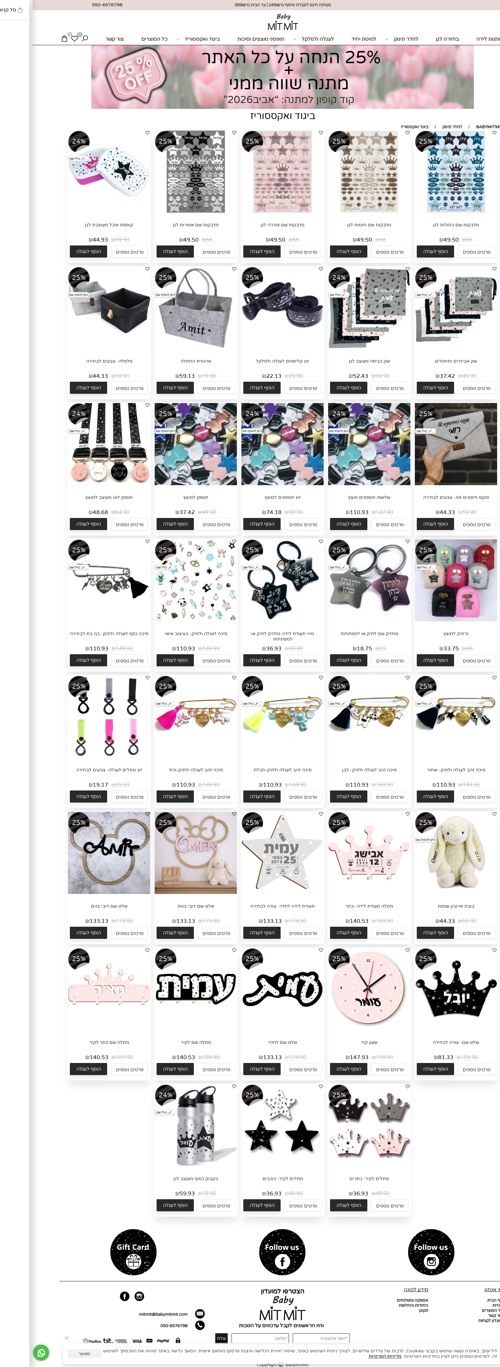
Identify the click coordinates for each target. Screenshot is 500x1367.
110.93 (326, 512)
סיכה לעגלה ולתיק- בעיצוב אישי (163, 633)
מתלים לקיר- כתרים (337, 1178)
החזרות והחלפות (381, 1305)
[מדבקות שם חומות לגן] (337, 211)
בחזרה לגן (414, 39)
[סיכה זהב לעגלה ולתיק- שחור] (423, 756)
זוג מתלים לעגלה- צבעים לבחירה (77, 770)
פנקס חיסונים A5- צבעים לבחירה (424, 497)
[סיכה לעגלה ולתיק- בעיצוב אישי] (163, 621)
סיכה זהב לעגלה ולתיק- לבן (337, 770)
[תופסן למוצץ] (163, 483)
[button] (402, 251)
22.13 (241, 376)
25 (350, 648)
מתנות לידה (456, 39)
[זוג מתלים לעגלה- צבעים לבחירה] (76, 756)
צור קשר (82, 39)
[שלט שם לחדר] (250, 1028)
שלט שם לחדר (250, 1042)
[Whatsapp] (8, 1352)
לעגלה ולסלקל (281, 39)
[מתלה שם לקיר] (163, 1028)
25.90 (90, 785)
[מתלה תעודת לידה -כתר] (337, 892)
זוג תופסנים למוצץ (250, 497)
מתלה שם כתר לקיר (77, 1042)
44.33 (68, 376)
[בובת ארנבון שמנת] (423, 892)
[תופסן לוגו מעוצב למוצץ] (76, 483)
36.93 (241, 648)
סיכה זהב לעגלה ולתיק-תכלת (250, 770)
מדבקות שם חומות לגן (337, 225)
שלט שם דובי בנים (76, 906)
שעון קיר (336, 1042)
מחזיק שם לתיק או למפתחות (337, 633)
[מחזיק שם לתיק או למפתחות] (337, 615)
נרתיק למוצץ (423, 633)
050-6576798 (141, 1325)
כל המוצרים (122, 39)
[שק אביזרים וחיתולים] (423, 347)
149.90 (178, 648)
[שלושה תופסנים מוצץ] (337, 483)
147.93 (326, 1057)
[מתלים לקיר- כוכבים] (250, 1158)
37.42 (415, 376)
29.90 (263, 376)
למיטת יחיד (331, 39)
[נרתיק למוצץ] (423, 620)
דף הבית (462, 1300)
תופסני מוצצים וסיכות (228, 39)
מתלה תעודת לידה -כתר (337, 906)
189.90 (352, 921)
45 (437, 648)
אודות (465, 1305)
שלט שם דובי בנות (163, 906)
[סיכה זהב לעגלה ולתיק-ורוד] (163, 756)
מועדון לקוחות (458, 1320)
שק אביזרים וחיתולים (423, 361)
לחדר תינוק (369, 39)
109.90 (436, 1057)
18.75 (332, 648)
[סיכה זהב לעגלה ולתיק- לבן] (337, 756)
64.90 (90, 512)
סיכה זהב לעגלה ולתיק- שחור (423, 770)
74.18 (241, 512)
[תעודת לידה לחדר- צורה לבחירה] (250, 892)
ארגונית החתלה (163, 361)
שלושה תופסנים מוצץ (337, 497)
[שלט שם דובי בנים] (76, 892)
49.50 (418, 240)
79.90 (177, 376)
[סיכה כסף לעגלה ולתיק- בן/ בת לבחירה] (76, 620)
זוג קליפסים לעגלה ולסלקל (250, 361)
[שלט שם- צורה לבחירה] (423, 1028)
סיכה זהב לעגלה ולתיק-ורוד (163, 770)
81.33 (413, 1057)
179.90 (265, 921)
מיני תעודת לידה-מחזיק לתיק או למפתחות (250, 636)
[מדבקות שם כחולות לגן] (423, 211)
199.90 (352, 1057)
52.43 (328, 376)
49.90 (437, 376)
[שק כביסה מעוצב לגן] (337, 347)
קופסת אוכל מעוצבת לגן (76, 225)
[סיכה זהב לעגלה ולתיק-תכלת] (250, 756)
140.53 (326, 921)
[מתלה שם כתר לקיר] (76, 1028)
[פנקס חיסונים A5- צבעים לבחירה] (423, 483)
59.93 (154, 1193)
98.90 (263, 512)
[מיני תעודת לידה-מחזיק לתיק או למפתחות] (250, 620)
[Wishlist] (42, 39)
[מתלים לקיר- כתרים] (337, 1165)
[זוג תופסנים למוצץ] (250, 483)
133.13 (240, 921)
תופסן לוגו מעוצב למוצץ (76, 497)
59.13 (154, 376)
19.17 (68, 785)
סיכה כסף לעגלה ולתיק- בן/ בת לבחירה (76, 633)
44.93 (68, 240)
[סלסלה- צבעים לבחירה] (76, 347)
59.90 (90, 240)
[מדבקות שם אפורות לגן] (163, 211)
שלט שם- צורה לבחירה (423, 1042)
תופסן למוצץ (163, 497)
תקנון (391, 1310)
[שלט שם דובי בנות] (163, 892)
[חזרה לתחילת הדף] (490, 1359)
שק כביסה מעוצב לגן (336, 361)
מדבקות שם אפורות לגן (163, 225)
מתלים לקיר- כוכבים (250, 1178)
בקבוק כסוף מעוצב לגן (163, 1178)
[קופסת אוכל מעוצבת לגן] (76, 211)
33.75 (418, 648)
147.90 (352, 512)
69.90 (350, 376)
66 (437, 240)
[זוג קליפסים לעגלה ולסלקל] (250, 347)
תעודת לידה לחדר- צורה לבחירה (250, 906)
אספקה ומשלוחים (380, 1300)
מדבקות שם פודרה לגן (250, 225)
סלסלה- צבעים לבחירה (77, 361)
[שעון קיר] (337, 1028)
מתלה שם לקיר (163, 1042)
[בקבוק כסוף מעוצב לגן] (163, 1165)
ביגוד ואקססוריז (165, 39)
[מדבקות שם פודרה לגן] (250, 211)
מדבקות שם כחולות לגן (423, 225)
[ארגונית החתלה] (163, 347)
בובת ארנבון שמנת (423, 906)
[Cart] (32, 39)
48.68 (68, 512)
